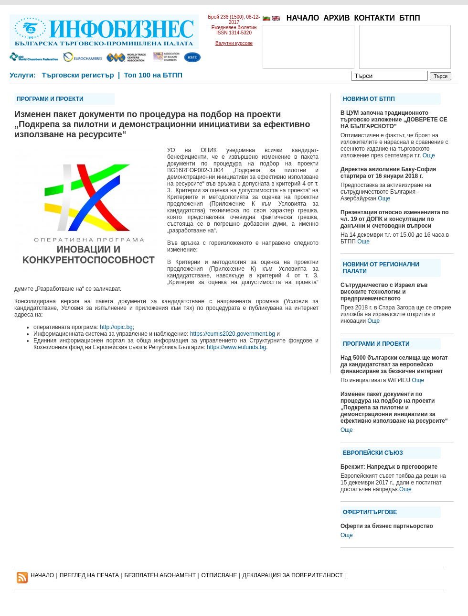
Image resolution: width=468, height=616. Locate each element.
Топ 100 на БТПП (153, 75)
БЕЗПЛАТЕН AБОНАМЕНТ (160, 575)
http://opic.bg (116, 327)
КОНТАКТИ (374, 18)
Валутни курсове (234, 43)
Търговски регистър (78, 75)
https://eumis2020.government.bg (232, 333)
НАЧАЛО (303, 18)
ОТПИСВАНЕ (219, 575)
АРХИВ (336, 18)
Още (429, 155)
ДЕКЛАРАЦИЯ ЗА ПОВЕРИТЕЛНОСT (293, 575)
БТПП (409, 18)
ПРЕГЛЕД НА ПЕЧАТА (89, 575)
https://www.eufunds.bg (236, 347)
